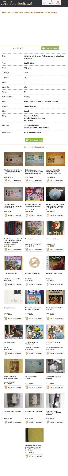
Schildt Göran (29, 63)
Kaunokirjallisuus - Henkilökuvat (36, 127)
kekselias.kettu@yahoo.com (34, 118)
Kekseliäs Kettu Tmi (31, 116)
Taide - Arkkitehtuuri (31, 125)
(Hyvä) (28, 68)
